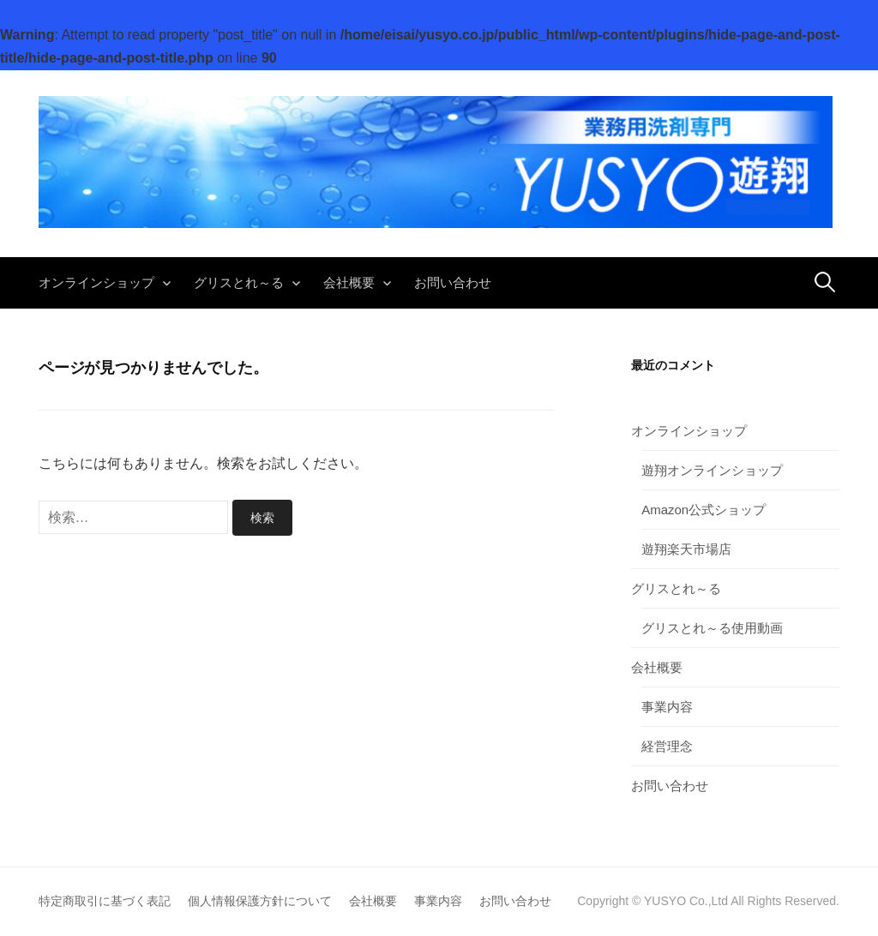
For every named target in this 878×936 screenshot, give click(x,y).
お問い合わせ (452, 282)
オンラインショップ (96, 282)
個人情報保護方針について (260, 901)
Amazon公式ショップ (703, 509)
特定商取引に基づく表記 (105, 901)
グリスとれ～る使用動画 (712, 628)
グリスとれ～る (239, 282)
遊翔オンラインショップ (712, 470)
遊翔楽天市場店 (686, 549)
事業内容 (667, 706)
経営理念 (667, 746)
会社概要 (349, 282)
